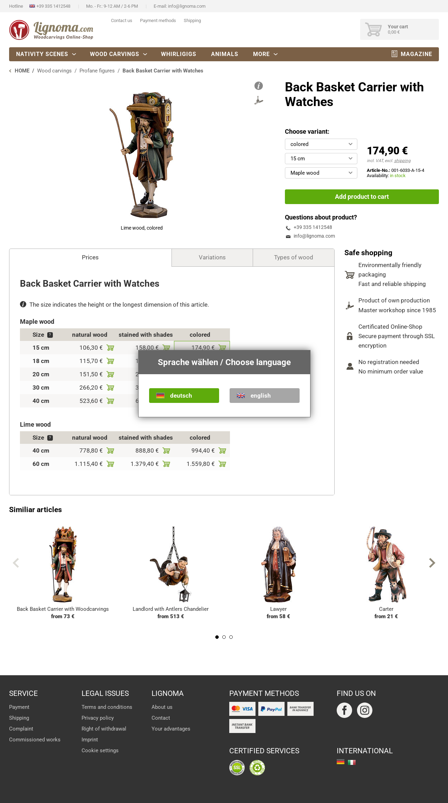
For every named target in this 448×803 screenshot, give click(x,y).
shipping (402, 160)
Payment (19, 707)
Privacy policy (98, 718)
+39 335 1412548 (53, 6)
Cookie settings (100, 750)
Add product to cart (362, 196)
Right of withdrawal (104, 729)
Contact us (121, 20)
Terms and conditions (107, 707)
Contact (161, 718)
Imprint (90, 739)
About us (162, 707)
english (261, 395)
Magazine (416, 54)
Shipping (192, 20)
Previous (15, 563)
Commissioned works (35, 739)
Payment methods (158, 20)
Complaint (21, 729)
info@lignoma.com (186, 6)
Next (432, 563)
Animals (224, 54)
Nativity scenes (42, 54)
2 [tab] (224, 637)
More (261, 54)
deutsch (181, 395)
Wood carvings (114, 54)
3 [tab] (231, 637)
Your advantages (171, 729)
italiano (352, 762)
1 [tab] (217, 637)
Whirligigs (178, 54)
